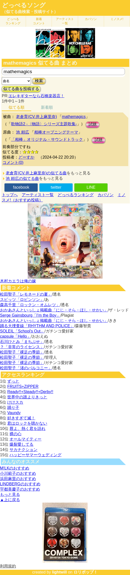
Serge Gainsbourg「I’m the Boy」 (30, 315)
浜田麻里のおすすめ (18, 479)
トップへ (10, 195)
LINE (91, 187)
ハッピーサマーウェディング (35, 455)
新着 (39, 21)
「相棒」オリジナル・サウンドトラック (47, 139)
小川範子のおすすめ (18, 473)
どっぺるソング (24, 5)
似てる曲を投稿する (21, 89)
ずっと (13, 381)
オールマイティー (25, 439)
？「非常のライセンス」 (22, 347)
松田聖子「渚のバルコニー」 (26, 368)
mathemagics (74, 116)
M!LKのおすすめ (14, 468)
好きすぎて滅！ (21, 418)
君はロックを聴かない (27, 423)
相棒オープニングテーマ (56, 132)
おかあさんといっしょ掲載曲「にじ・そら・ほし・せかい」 (54, 310)
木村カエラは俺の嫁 (18, 281)
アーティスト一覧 (38, 195)
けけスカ (15, 402)
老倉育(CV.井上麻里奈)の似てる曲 (36, 173)
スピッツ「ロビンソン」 (22, 299)
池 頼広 (22, 132)
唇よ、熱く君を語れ (27, 428)
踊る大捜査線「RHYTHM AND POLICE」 (37, 326)
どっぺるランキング (76, 195)
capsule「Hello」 (15, 336)
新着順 (47, 107)
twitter (56, 187)
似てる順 (16, 107)
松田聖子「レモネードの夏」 (26, 294)
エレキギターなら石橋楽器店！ (36, 96)
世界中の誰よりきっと (27, 397)
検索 (39, 81)
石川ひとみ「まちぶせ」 (22, 341)
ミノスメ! (117, 19)
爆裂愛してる (21, 444)
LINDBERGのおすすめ (20, 484)
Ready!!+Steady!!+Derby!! (30, 392)
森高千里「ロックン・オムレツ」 (30, 305)
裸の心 (15, 434)
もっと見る (10, 494)
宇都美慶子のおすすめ (20, 489)
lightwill (59, 572)
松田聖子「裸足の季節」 (22, 352)
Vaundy (13, 413)
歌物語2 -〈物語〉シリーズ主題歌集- (44, 124)
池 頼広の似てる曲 (22, 178)
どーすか (26, 157)
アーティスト (65, 21)
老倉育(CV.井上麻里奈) (36, 116)
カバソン (91, 19)
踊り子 (13, 407)
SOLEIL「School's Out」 (22, 331)
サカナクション (23, 449)
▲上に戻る (10, 500)
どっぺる (12, 21)
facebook (21, 187)
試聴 (93, 124)
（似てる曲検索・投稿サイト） (30, 12)
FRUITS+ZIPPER (22, 386)
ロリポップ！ (86, 572)
